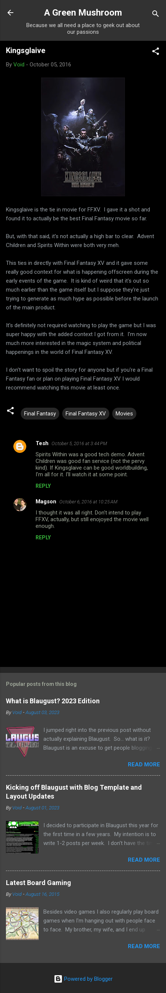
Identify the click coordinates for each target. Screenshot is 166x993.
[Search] (155, 15)
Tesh (42, 443)
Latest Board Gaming (38, 883)
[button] (155, 52)
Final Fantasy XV (86, 413)
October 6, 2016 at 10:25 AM (88, 501)
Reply (43, 486)
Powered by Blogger (83, 979)
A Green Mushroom (83, 12)
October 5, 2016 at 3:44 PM (79, 443)
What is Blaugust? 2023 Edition (53, 701)
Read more (144, 764)
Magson (46, 501)
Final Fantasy (40, 413)
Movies (124, 413)
